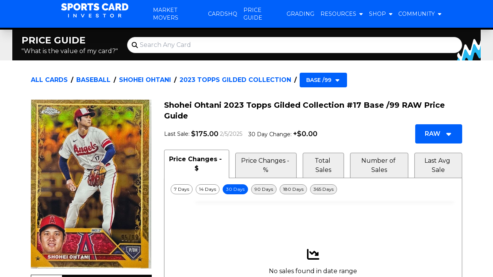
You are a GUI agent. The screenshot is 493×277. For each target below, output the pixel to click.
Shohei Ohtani (145, 79)
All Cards (49, 79)
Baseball (93, 79)
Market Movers (165, 14)
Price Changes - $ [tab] (196, 163)
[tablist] (313, 164)
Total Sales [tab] (323, 165)
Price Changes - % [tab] (266, 165)
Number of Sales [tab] (379, 165)
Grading (300, 13)
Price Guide (252, 14)
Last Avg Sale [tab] (438, 165)
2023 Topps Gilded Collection (235, 79)
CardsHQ (222, 13)
